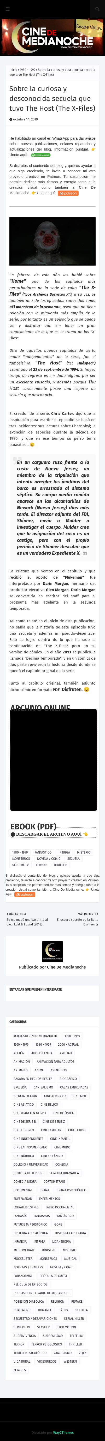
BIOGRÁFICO (68, 1079)
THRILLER (60, 865)
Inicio (13, 70)
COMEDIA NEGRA (25, 1181)
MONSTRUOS (21, 859)
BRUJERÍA (20, 1087)
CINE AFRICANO (55, 1096)
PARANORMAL (23, 1276)
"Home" (17, 281)
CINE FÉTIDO (76, 1130)
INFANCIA (20, 1241)
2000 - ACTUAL (68, 1044)
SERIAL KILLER (74, 1319)
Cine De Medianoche (66, 967)
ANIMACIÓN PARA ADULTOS (55, 1062)
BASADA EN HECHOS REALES (33, 1079)
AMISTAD (66, 1053)
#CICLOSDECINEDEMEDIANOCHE (35, 1036)
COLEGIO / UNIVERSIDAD (31, 1164)
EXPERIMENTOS (49, 1199)
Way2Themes (63, 1433)
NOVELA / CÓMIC (48, 859)
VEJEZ (82, 1353)
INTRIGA (64, 852)
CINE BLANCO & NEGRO (30, 1113)
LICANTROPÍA (61, 1241)
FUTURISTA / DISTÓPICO (30, 1224)
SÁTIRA (63, 1310)
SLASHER (43, 1327)
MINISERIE (49, 1250)
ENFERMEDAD (23, 1199)
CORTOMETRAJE (54, 1181)
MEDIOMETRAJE (24, 1250)
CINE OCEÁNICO (52, 1156)
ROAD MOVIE (22, 1310)
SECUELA (73, 859)
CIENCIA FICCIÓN (25, 1096)
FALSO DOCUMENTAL (60, 1207)
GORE (58, 1224)
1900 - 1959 (72, 1036)
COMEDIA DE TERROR (28, 1173)
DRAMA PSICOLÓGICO (71, 1190)
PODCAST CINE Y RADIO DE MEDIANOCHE (42, 1293)
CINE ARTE (80, 1096)
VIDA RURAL (22, 1361)
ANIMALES (21, 1070)
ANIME (39, 1070)
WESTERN (70, 1361)
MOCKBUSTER (23, 1259)
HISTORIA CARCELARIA (70, 1233)
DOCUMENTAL (23, 1190)
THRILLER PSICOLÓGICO (30, 1353)
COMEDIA (61, 1164)
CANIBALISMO (43, 1087)
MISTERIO (83, 852)
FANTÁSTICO (43, 852)
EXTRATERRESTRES (26, 1207)
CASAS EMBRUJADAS (74, 1087)
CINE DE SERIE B (25, 1122)
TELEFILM (76, 1336)
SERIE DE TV (20, 865)
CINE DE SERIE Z (54, 1122)
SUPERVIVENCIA (25, 1336)
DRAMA (44, 1190)
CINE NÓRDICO (24, 1156)
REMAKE (76, 1301)
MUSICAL (70, 1259)
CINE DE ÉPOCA (63, 1113)
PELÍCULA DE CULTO (53, 1276)
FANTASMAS (42, 1216)
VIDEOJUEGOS (47, 1361)
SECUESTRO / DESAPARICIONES (35, 1319)
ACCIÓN (19, 1053)
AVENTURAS (59, 1070)
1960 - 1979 (21, 1044)
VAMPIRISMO (63, 1353)
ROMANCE (45, 1310)
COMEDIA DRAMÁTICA (64, 1173)
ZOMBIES (20, 1370)
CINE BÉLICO (49, 1104)
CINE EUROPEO (24, 1130)
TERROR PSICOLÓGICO (46, 1344)
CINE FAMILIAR (51, 1130)
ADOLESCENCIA (41, 1053)
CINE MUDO (62, 1147)
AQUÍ (76, 834)
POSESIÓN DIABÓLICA (29, 1301)
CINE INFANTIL (60, 1139)
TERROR (41, 865)
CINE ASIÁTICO (24, 1104)
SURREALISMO (53, 1336)
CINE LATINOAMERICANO (30, 1147)
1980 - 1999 (27, 70)
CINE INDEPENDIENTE (28, 1139)
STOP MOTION (66, 1327)
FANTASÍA (20, 1216)
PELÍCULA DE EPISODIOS (31, 1284)
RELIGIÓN (57, 1301)
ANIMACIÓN (22, 1062)
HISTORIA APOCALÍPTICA (31, 1233)
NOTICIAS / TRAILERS (28, 1267)
